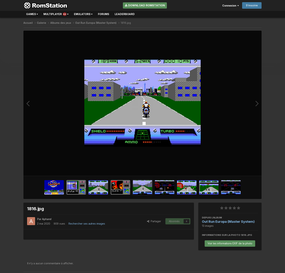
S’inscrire (252, 5)
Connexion (230, 5)
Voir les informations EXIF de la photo (230, 243)
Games (32, 14)
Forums (103, 14)
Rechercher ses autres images (87, 223)
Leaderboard (125, 14)
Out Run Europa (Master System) (228, 221)
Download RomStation (145, 5)
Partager (154, 221)
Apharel (46, 219)
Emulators (83, 14)
